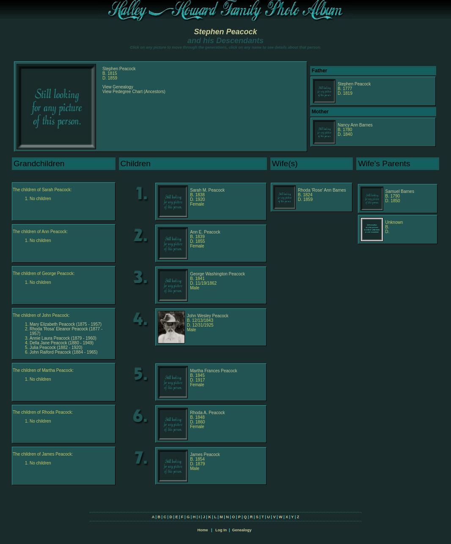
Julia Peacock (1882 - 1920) (56, 347)
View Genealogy (117, 87)
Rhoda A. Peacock (207, 412)
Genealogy (242, 530)
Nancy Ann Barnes (355, 125)
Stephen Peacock (225, 31)
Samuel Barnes (399, 191)
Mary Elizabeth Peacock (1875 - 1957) (66, 324)
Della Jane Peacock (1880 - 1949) (62, 343)
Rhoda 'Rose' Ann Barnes (322, 190)
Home (202, 530)
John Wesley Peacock (207, 315)
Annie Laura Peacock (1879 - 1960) (63, 338)
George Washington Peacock (217, 274)
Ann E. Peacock (205, 232)
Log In (221, 530)
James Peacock (205, 454)
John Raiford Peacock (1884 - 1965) (64, 352)
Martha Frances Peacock (213, 370)
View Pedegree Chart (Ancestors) (133, 91)
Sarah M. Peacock (207, 190)
